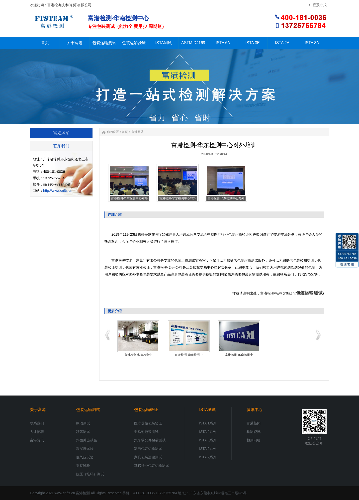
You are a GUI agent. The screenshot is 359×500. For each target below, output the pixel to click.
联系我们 (37, 423)
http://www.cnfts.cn (57, 191)
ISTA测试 (207, 409)
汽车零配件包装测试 (150, 440)
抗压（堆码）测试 (90, 474)
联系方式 (320, 5)
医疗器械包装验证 (148, 423)
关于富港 (38, 409)
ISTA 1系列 (207, 423)
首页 (125, 132)
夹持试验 (83, 466)
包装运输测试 (309, 293)
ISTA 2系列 (207, 432)
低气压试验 (84, 457)
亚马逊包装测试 (146, 432)
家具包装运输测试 (148, 457)
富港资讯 (37, 440)
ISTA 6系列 (207, 449)
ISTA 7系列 (207, 457)
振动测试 (83, 423)
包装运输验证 (146, 409)
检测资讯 (254, 432)
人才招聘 (37, 432)
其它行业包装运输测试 (151, 466)
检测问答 (254, 440)
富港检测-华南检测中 (138, 355)
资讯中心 (255, 409)
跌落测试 (83, 432)
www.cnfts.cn (65, 493)
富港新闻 (254, 423)
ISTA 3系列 (207, 440)
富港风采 (137, 132)
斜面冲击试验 (86, 440)
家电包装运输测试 (148, 449)
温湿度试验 (84, 449)
